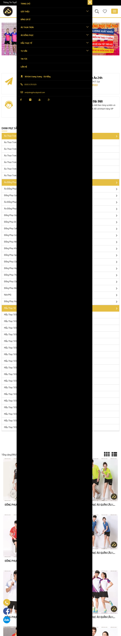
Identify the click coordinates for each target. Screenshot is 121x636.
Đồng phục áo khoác (61, 302)
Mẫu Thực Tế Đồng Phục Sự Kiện (18, 335)
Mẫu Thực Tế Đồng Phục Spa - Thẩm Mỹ (21, 381)
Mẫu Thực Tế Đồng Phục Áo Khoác (19, 421)
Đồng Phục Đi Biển (61, 222)
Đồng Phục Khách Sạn (61, 249)
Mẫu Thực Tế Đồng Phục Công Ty (18, 328)
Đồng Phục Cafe (61, 235)
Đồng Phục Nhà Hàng (61, 242)
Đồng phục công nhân (61, 282)
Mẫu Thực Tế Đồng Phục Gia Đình (19, 341)
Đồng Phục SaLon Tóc (61, 229)
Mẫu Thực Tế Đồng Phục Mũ (16, 427)
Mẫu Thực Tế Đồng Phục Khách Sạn (19, 374)
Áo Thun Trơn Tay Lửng (14, 162)
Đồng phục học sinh (61, 268)
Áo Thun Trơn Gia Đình (14, 176)
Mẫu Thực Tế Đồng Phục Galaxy (18, 321)
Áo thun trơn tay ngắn (14, 142)
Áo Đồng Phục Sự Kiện (61, 209)
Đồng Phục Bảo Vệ (61, 288)
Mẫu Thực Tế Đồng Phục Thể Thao (19, 401)
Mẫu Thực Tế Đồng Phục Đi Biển (18, 348)
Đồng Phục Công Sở (61, 262)
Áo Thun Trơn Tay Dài (14, 169)
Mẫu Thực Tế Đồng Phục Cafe (17, 361)
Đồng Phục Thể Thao (61, 275)
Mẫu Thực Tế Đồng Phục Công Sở (18, 388)
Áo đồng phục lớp (61, 189)
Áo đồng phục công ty (61, 202)
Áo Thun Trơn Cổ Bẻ (13, 156)
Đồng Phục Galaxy (61, 196)
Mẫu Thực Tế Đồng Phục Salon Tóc (19, 354)
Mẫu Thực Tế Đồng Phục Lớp (16, 315)
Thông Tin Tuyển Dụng (13, 3)
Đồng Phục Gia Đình (61, 215)
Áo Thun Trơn (61, 136)
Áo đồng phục (61, 182)
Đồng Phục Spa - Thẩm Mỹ (61, 255)
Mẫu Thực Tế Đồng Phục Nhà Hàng (19, 368)
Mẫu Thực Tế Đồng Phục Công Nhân (20, 407)
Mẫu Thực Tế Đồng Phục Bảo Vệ (18, 414)
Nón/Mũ (61, 295)
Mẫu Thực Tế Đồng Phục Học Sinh (19, 394)
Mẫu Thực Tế (61, 308)
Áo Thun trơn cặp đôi (14, 149)
